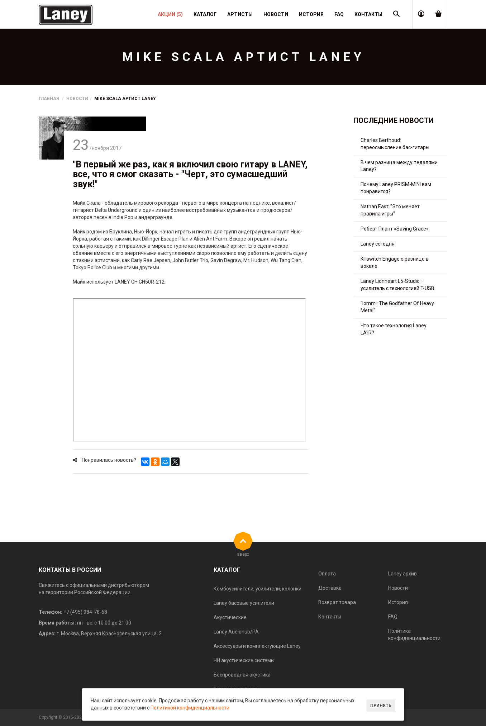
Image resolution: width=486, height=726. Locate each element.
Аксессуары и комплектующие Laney (257, 646)
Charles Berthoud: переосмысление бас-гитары (395, 143)
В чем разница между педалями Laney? (399, 166)
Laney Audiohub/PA (236, 632)
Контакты (329, 617)
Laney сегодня (378, 244)
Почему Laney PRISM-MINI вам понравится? (396, 187)
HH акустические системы (244, 660)
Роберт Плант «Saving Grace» (395, 229)
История (398, 602)
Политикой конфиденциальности (190, 708)
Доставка (330, 588)
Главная (49, 98)
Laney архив (402, 573)
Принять (380, 705)
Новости (77, 98)
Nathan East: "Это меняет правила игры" (390, 210)
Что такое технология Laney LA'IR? (394, 329)
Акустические (230, 617)
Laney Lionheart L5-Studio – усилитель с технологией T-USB (397, 284)
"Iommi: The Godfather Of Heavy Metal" (397, 306)
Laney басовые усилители (244, 603)
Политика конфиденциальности (414, 634)
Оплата (327, 573)
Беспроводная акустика (242, 675)
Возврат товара (337, 602)
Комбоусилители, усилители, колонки (257, 589)
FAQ (392, 617)
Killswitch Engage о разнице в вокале (395, 262)
